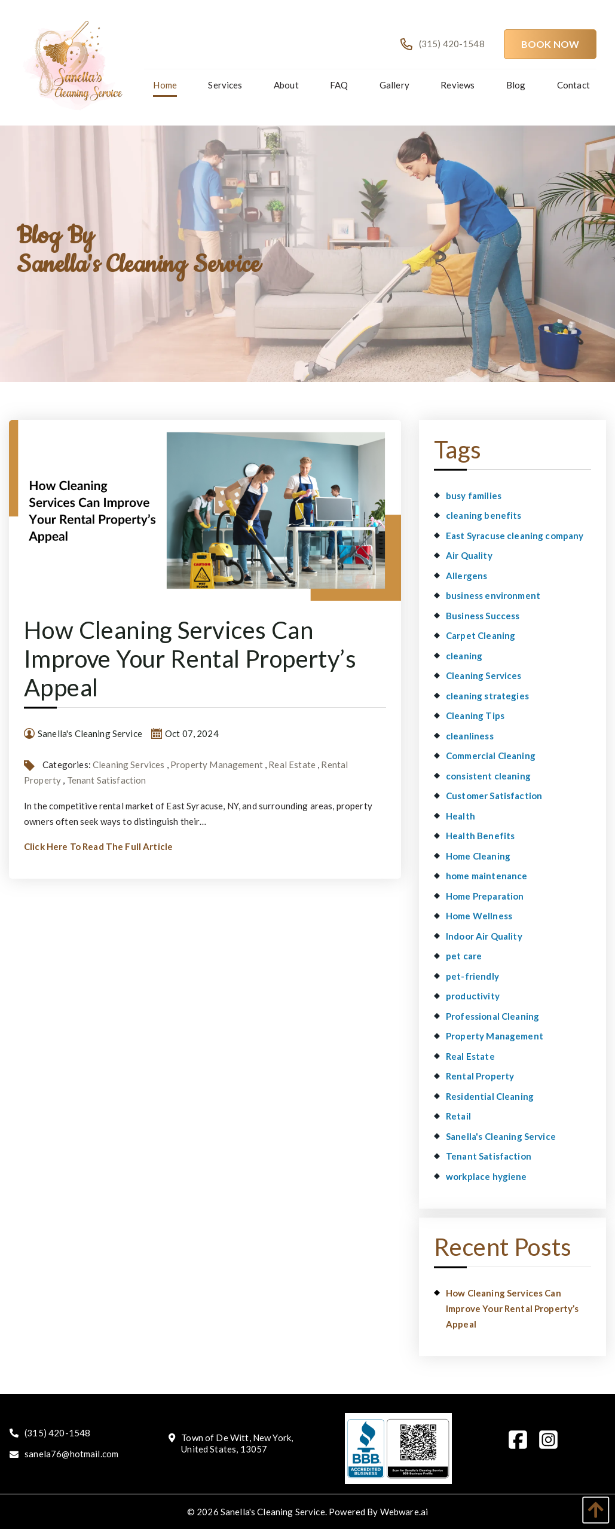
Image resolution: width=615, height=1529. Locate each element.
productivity (473, 995)
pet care (464, 955)
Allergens (466, 575)
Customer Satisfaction (494, 795)
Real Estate (292, 764)
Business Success (482, 615)
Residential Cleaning (490, 1096)
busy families (473, 495)
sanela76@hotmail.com (71, 1453)
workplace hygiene (486, 1176)
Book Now (550, 44)
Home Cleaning (478, 856)
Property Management (216, 764)
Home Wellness (479, 915)
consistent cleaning (488, 775)
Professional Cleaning (492, 1016)
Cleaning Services (129, 764)
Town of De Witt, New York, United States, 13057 (237, 1443)
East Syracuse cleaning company (515, 535)
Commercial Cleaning (491, 755)
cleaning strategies (487, 695)
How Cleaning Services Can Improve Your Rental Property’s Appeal (190, 659)
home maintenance (486, 875)
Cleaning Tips (475, 715)
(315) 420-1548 (57, 1432)
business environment (493, 595)
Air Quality (469, 555)
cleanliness (470, 735)
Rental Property (480, 1076)
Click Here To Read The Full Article (98, 846)
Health (460, 816)
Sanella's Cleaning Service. (274, 1511)
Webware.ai (404, 1511)
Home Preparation (485, 896)
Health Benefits (480, 835)
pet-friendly (472, 976)
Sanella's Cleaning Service (501, 1136)
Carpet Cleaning (480, 635)
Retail (458, 1116)
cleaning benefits (484, 515)
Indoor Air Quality (484, 936)
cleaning (464, 655)
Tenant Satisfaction (106, 780)
